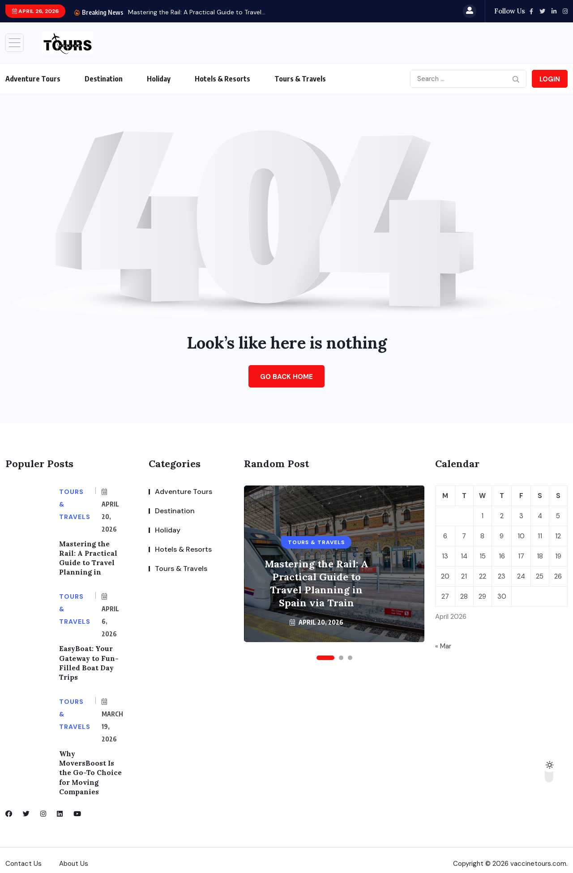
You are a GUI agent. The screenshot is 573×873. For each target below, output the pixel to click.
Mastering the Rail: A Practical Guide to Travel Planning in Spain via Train (316, 583)
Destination (104, 78)
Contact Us (23, 856)
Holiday (159, 78)
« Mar (443, 646)
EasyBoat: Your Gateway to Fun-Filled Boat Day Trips (88, 659)
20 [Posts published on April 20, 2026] (445, 576)
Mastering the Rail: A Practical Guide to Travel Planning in (88, 557)
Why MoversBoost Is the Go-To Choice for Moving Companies (91, 767)
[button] (325, 658)
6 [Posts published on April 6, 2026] (445, 536)
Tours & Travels (300, 78)
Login (549, 79)
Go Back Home (286, 376)
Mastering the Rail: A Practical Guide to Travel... (196, 12)
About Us (73, 856)
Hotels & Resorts (222, 78)
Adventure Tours (32, 78)
